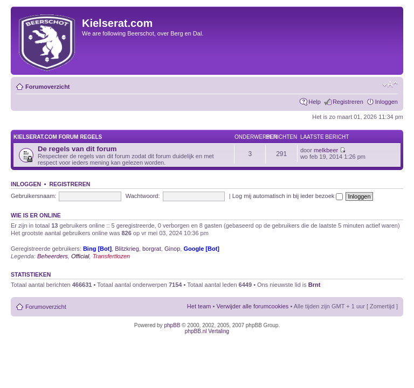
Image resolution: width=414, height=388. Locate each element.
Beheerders (52, 256)
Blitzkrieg (127, 248)
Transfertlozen (111, 256)
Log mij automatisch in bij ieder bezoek (287, 196)
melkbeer (326, 150)
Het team (199, 306)
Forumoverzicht (47, 86)
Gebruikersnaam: (33, 196)
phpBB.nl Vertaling (207, 331)
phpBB (172, 325)
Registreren (348, 101)
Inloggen (386, 101)
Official (80, 256)
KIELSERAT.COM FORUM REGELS (57, 137)
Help (314, 101)
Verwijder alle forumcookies (252, 306)
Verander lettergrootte (390, 84)
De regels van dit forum (77, 149)
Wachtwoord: (143, 196)
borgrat (151, 248)
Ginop (172, 248)
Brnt (314, 284)
